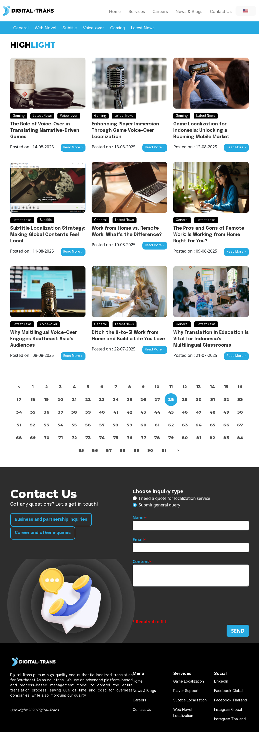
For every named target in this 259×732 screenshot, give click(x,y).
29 (185, 399)
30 (199, 399)
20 (60, 399)
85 (81, 450)
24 (116, 399)
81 (198, 437)
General (21, 27)
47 (198, 412)
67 (240, 425)
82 (212, 437)
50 (240, 412)
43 (143, 412)
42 (129, 412)
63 (185, 425)
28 (171, 399)
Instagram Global (228, 709)
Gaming (117, 27)
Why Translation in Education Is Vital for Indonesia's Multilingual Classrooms (211, 339)
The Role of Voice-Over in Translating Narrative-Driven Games (44, 130)
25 (129, 399)
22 (88, 399)
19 (46, 399)
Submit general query (159, 505)
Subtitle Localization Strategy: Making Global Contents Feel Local (47, 234)
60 (143, 425)
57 (102, 425)
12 (184, 386)
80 (185, 437)
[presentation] (171, 602)
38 (74, 412)
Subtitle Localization (190, 700)
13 (198, 386)
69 (33, 437)
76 (129, 437)
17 (19, 399)
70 (47, 437)
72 (74, 437)
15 (226, 386)
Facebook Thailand (230, 700)
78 (157, 437)
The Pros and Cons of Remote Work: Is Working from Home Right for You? (208, 234)
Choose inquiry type (158, 491)
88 (122, 450)
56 (88, 425)
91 (164, 450)
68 (19, 437)
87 (109, 450)
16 (240, 386)
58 (115, 425)
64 (198, 425)
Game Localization (188, 681)
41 (115, 412)
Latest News (143, 27)
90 (150, 450)
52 (32, 425)
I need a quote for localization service (174, 498)
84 (240, 437)
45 (171, 412)
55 (74, 425)
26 (143, 399)
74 (102, 437)
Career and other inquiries (43, 533)
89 (136, 450)
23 (102, 399)
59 (129, 425)
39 (88, 412)
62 (171, 425)
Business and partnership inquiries (51, 519)
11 (171, 386)
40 (102, 412)
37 (60, 412)
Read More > (73, 147)
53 (46, 425)
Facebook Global (228, 690)
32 (226, 399)
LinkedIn (221, 681)
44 (157, 412)
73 (88, 437)
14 (212, 386)
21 (74, 399)
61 (157, 425)
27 (157, 399)
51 (19, 425)
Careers (160, 11)
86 (95, 450)
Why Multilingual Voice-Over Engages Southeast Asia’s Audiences (43, 339)
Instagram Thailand (230, 719)
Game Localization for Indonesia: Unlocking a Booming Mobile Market (201, 130)
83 (226, 437)
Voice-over (93, 27)
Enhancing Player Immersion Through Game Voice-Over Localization (125, 130)
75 (115, 437)
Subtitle (69, 27)
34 (19, 412)
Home (115, 11)
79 (171, 437)
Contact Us (221, 11)
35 (32, 412)
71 (60, 437)
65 (212, 425)
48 (212, 412)
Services (136, 11)
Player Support (186, 690)
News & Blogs (189, 11)
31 (212, 399)
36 (47, 412)
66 (226, 425)
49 (226, 412)
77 (143, 437)
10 (157, 386)
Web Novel (45, 27)
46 (185, 412)
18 (32, 399)
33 (240, 399)
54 (60, 425)
